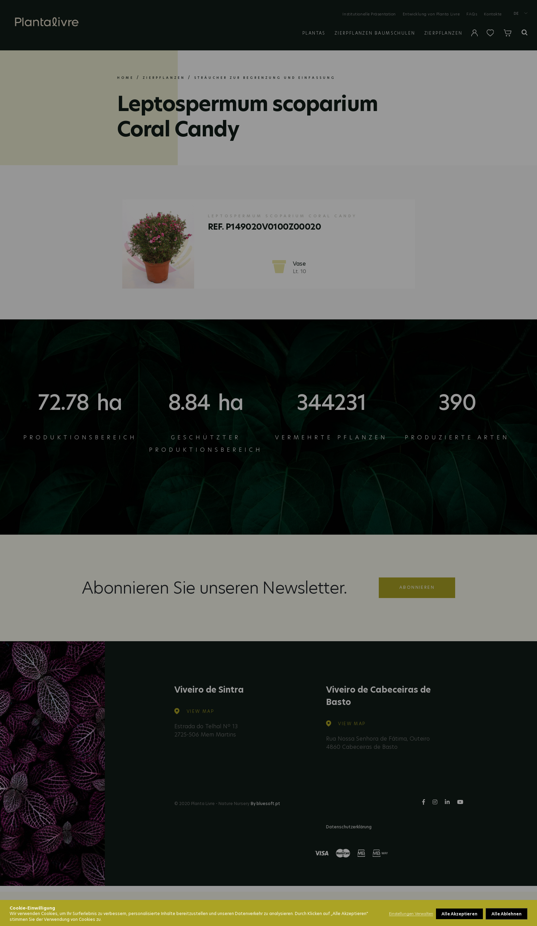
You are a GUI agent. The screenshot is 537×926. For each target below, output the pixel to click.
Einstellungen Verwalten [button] (411, 913)
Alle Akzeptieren (504, 914)
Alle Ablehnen (457, 914)
